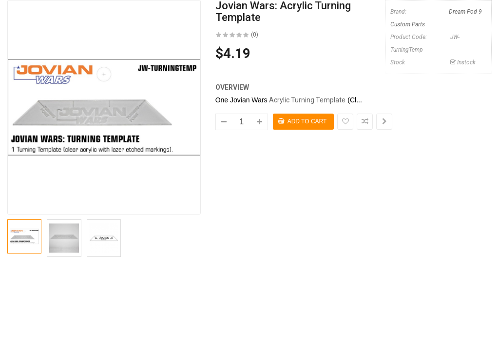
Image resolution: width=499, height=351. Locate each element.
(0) (254, 34)
